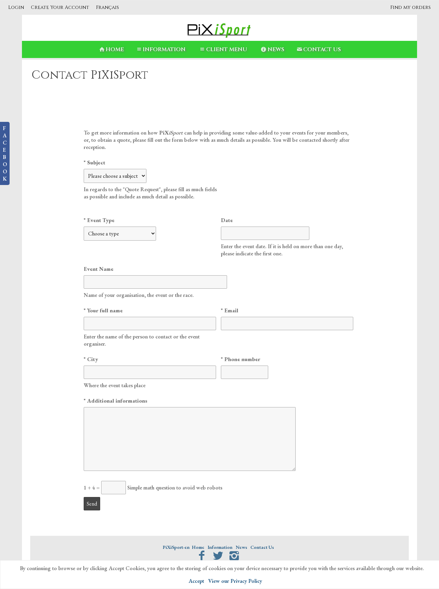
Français (107, 7)
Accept (196, 581)
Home (111, 49)
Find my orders (410, 7)
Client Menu (222, 49)
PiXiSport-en (176, 547)
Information (160, 49)
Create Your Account (60, 7)
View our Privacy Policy (235, 581)
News (272, 49)
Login (16, 7)
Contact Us (318, 49)
